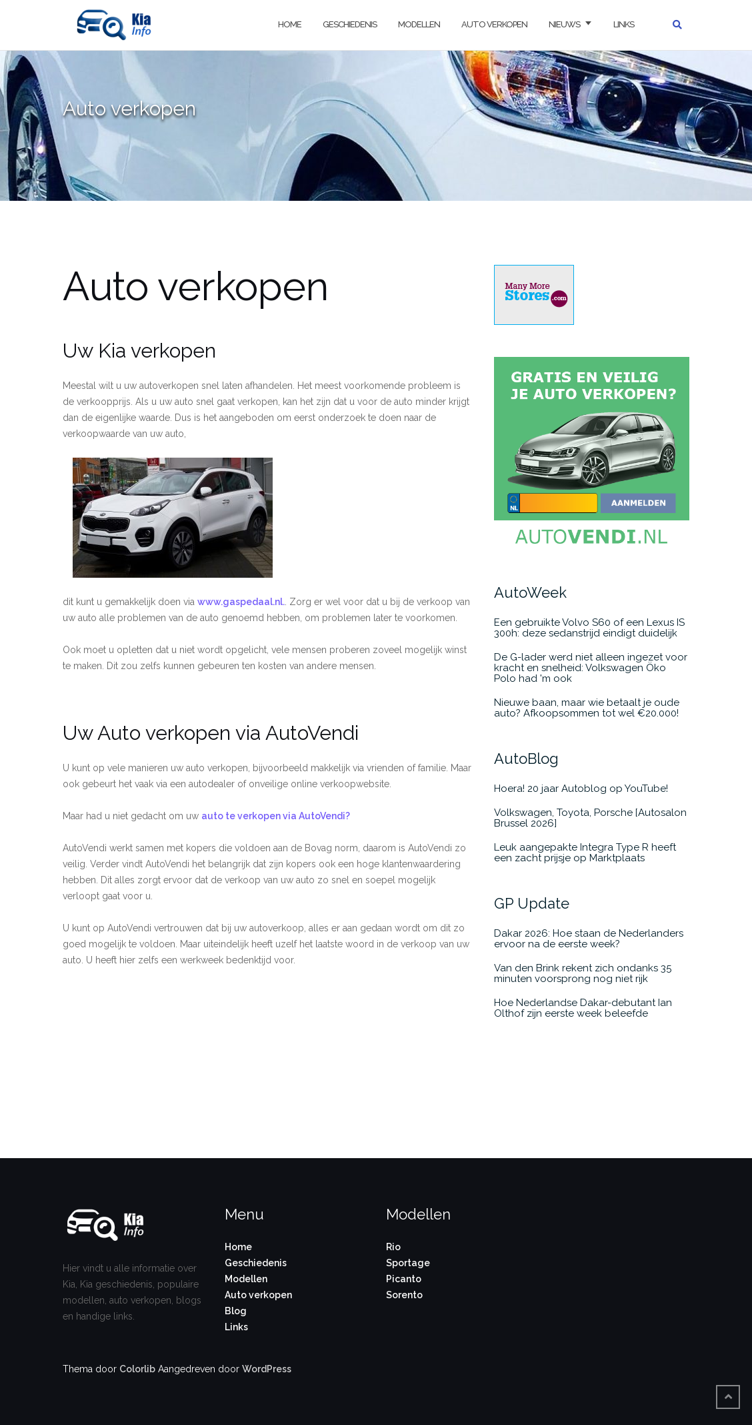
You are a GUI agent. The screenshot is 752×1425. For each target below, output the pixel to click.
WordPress (266, 1369)
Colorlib (137, 1369)
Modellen (419, 24)
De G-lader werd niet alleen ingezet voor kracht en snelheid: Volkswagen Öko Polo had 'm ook (590, 668)
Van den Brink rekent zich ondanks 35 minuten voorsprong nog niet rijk (582, 973)
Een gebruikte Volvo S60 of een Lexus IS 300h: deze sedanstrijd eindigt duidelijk (589, 627)
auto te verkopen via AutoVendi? (275, 816)
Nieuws (564, 24)
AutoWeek (530, 592)
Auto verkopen (494, 24)
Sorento (404, 1295)
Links (623, 24)
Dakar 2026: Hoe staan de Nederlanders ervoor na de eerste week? (588, 938)
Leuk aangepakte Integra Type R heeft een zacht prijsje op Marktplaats (585, 852)
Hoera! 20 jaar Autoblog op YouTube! (581, 788)
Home (289, 24)
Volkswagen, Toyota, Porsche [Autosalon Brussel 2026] (590, 818)
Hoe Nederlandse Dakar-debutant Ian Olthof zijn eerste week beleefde (583, 1008)
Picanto (403, 1279)
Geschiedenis (350, 24)
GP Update (531, 903)
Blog (236, 1311)
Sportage (408, 1263)
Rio (393, 1247)
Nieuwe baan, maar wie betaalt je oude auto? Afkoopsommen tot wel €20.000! (586, 708)
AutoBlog (526, 758)
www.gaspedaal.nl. (241, 601)
